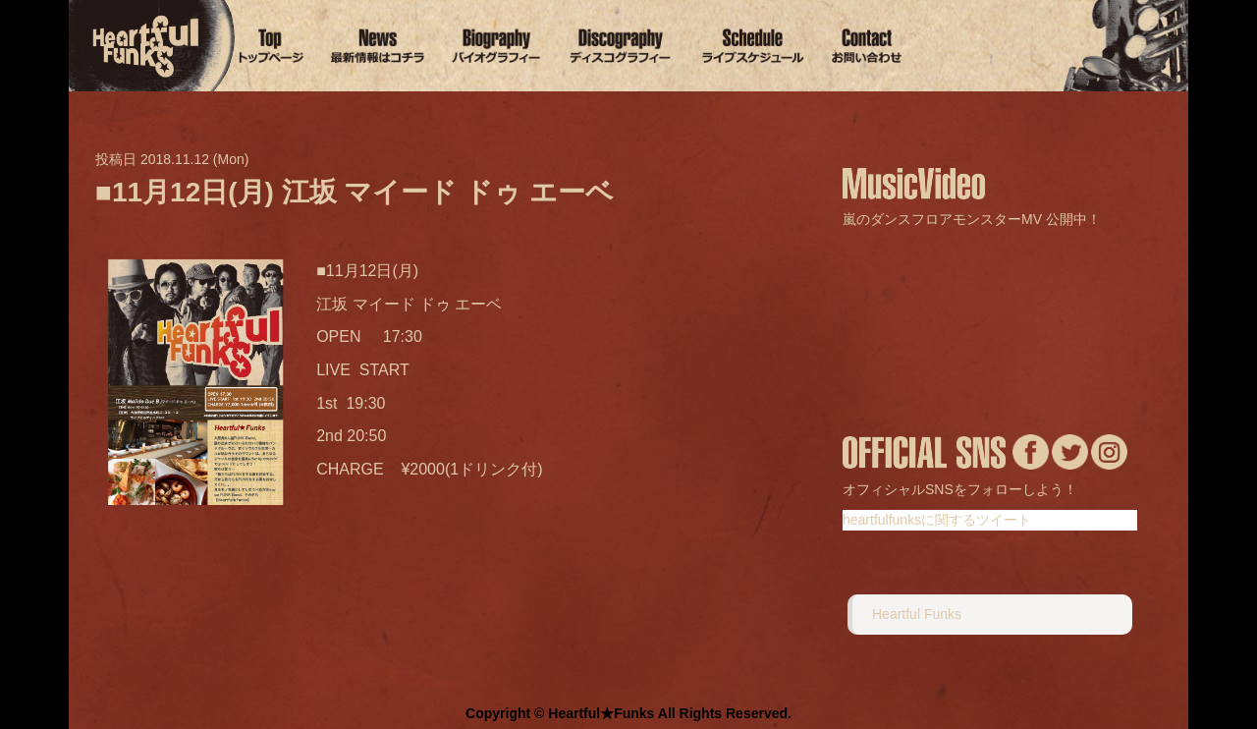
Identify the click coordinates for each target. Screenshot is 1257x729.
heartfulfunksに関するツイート (937, 520)
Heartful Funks (916, 614)
